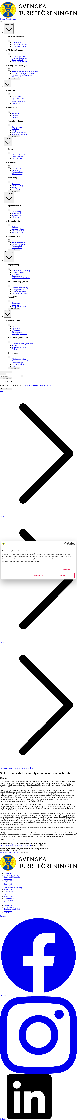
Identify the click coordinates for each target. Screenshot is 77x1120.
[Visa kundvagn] (5, 374)
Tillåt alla (63, 575)
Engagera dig (8, 889)
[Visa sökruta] (3, 374)
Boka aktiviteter (9, 886)
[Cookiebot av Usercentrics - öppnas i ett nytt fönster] (66, 543)
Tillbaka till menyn (6, 372)
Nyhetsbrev (7, 902)
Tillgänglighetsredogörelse (12, 909)
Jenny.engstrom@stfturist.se (9, 852)
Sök (1, 376)
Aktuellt (2, 642)
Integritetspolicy (9, 905)
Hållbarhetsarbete (9, 898)
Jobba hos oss (8, 896)
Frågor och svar (9, 880)
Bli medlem (8, 873)
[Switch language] (1, 374)
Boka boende (8, 884)
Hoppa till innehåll (6, 1)
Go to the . (39, 385)
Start (1, 391)
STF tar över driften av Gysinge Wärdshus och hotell (17, 768)
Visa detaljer (66, 569)
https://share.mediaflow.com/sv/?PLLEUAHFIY (15, 845)
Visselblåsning (8, 911)
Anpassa (38, 575)
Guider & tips (8, 891)
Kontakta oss (8, 879)
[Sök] (22, 376)
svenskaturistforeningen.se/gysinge (16, 840)
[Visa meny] (1, 21)
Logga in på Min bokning (12, 877)
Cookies (6, 912)
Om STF (3, 516)
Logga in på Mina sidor (11, 875)
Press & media (8, 900)
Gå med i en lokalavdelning (13, 888)
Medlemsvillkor (9, 907)
